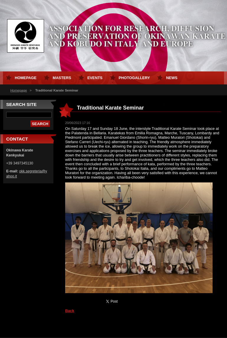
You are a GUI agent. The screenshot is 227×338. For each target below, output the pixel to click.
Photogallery (134, 78)
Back (69, 310)
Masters (62, 78)
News (171, 78)
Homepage (18, 90)
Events (94, 78)
